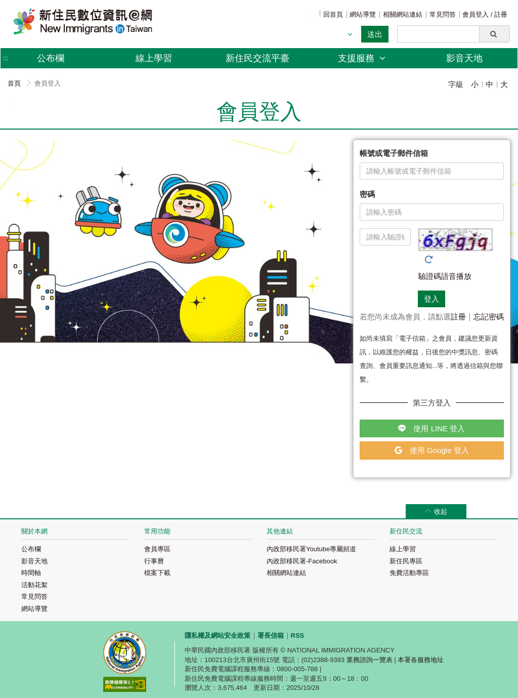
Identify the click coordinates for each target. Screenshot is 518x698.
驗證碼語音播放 (444, 276)
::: (312, 13)
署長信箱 (270, 635)
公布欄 (31, 549)
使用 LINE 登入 (431, 428)
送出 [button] (374, 34)
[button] (494, 34)
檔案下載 (157, 573)
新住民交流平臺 (257, 58)
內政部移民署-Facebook (302, 561)
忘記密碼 (488, 316)
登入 (431, 299)
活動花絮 (34, 585)
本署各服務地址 (421, 660)
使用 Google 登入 (432, 450)
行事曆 (154, 561)
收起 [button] (440, 511)
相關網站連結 (402, 14)
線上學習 (154, 58)
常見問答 (442, 14)
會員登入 (476, 14)
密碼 (367, 194)
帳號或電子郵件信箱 (394, 153)
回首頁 (333, 14)
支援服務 (361, 58)
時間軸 (31, 573)
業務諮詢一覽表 (370, 660)
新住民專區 (406, 561)
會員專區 (157, 549)
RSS (298, 635)
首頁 (14, 83)
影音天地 (464, 58)
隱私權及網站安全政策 (217, 635)
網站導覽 (363, 14)
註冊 (500, 14)
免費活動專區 (409, 573)
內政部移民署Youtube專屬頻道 (311, 549)
